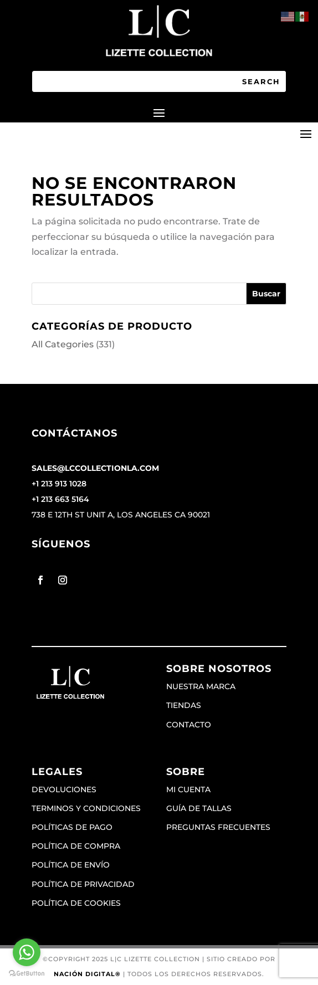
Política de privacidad (83, 884)
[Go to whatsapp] (26, 952)
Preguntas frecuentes (218, 827)
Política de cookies (76, 903)
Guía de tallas (199, 808)
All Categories (63, 344)
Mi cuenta (188, 789)
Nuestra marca (200, 686)
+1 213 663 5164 (60, 499)
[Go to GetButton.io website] (26, 973)
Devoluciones (64, 789)
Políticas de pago (72, 827)
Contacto (188, 725)
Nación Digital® (87, 974)
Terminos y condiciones (86, 808)
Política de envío (71, 865)
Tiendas (183, 705)
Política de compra (76, 846)
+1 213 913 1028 (59, 484)
